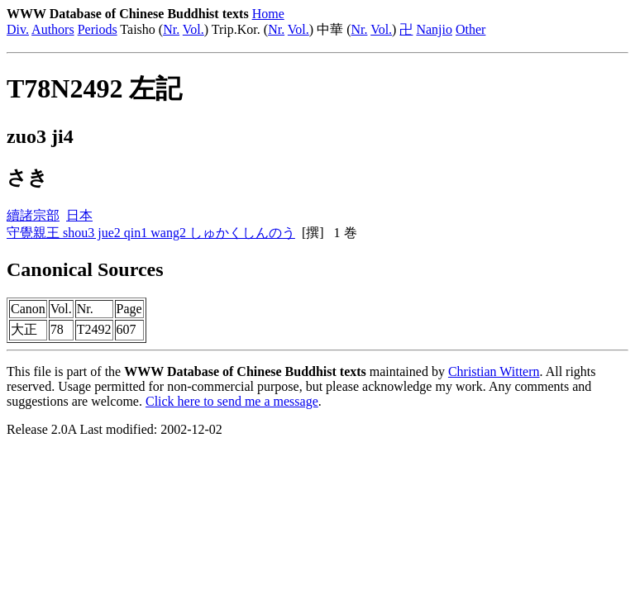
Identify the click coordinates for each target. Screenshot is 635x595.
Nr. (171, 29)
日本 (79, 215)
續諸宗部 (33, 215)
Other (470, 29)
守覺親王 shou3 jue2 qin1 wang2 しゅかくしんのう (151, 233)
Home (268, 14)
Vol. (193, 29)
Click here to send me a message (232, 401)
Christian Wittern (494, 371)
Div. (18, 29)
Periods (97, 29)
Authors (52, 29)
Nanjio (434, 29)
